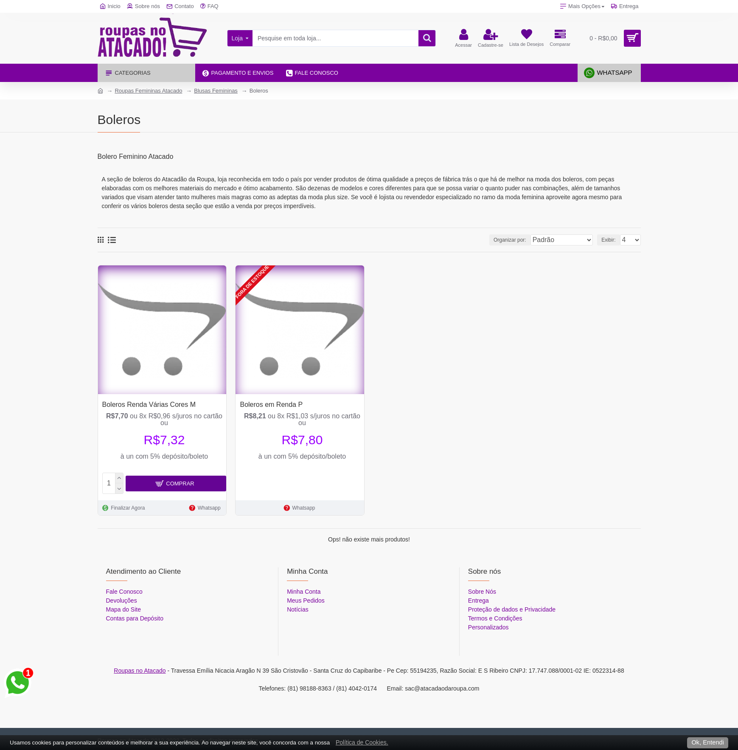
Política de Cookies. (362, 742)
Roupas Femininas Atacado (148, 90)
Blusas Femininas (216, 90)
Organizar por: (514, 240)
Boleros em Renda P (271, 404)
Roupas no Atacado (140, 668)
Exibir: (611, 240)
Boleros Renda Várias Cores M (149, 404)
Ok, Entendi (707, 742)
